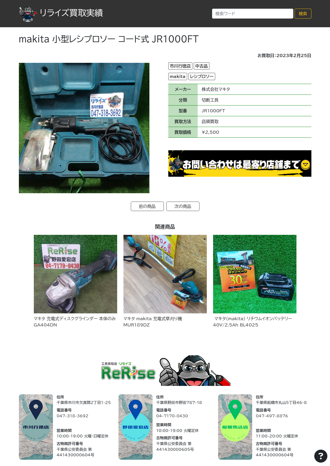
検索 (303, 14)
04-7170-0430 (172, 416)
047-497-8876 (272, 416)
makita (178, 76)
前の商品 (147, 206)
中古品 (201, 66)
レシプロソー (202, 76)
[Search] (252, 14)
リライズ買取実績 (61, 13)
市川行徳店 (180, 66)
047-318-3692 (72, 416)
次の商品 (183, 206)
